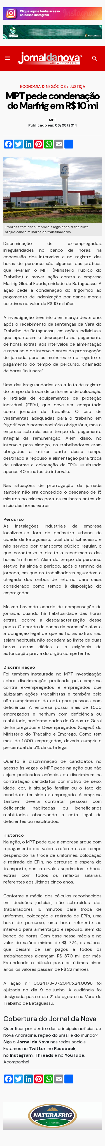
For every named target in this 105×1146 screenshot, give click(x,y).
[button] (7, 58)
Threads (45, 1055)
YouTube (74, 1055)
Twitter (37, 1048)
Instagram (21, 1055)
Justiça (77, 86)
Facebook (65, 1048)
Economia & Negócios (43, 86)
